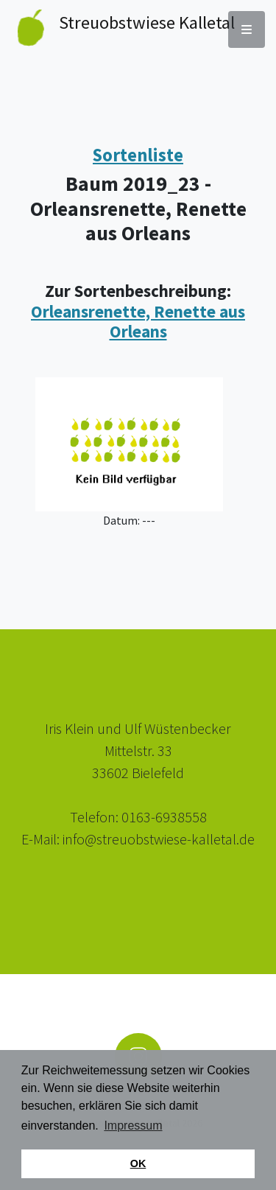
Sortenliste (138, 155)
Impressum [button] (133, 1125)
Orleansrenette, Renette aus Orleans (138, 322)
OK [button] (138, 1163)
